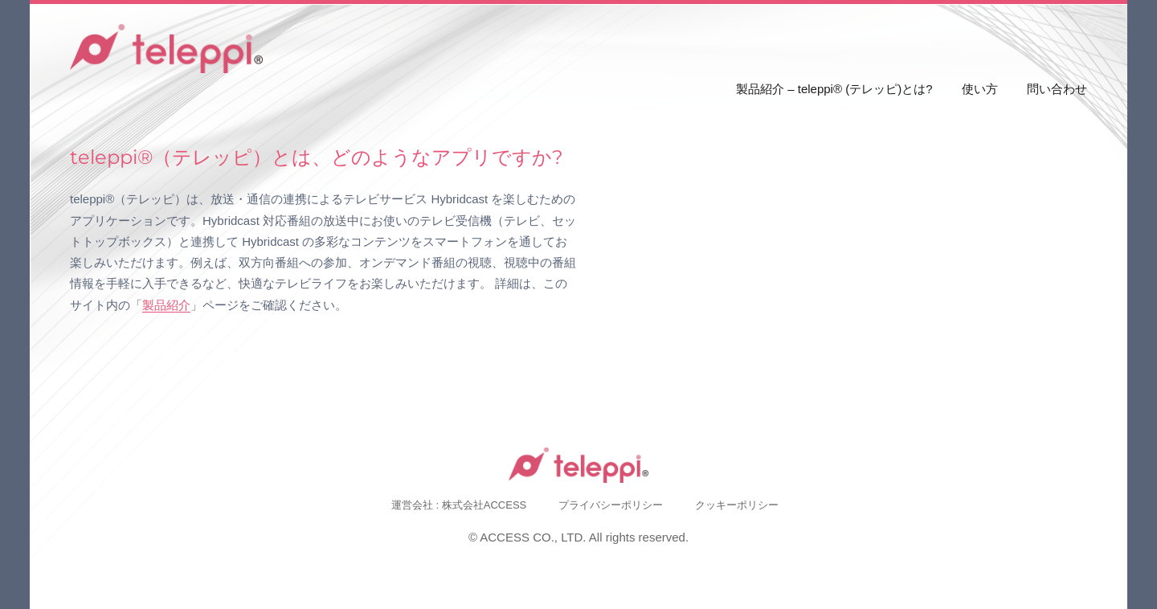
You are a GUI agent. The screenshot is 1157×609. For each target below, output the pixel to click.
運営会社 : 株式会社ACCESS (458, 505)
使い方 (980, 89)
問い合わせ (1057, 89)
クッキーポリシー (737, 505)
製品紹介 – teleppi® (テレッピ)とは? (834, 89)
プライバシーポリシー (610, 505)
